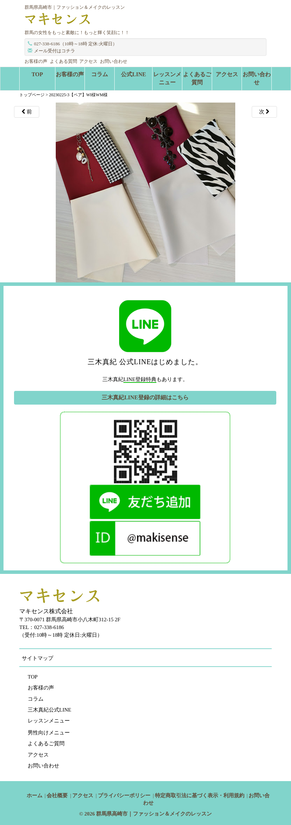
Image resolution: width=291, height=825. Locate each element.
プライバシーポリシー (124, 795)
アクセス (88, 61)
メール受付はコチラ (54, 50)
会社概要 (57, 795)
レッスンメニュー (167, 78)
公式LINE (133, 74)
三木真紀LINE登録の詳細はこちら (145, 397)
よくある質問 (63, 61)
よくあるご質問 (197, 78)
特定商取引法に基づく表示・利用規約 (199, 795)
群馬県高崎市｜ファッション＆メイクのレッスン (154, 814)
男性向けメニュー (49, 732)
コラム (99, 74)
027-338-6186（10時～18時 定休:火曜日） (75, 43)
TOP (37, 74)
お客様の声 (36, 61)
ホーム (34, 795)
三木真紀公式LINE (49, 710)
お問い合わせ (113, 61)
